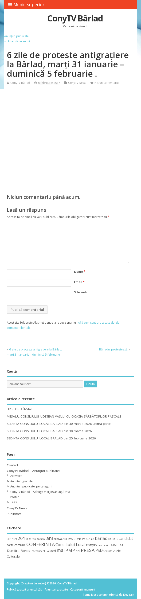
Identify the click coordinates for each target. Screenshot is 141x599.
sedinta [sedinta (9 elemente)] (107, 551)
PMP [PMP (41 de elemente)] (70, 550)
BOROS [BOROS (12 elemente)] (113, 539)
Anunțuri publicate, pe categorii (31, 486)
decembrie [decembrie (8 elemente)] (103, 545)
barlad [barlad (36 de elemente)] (101, 538)
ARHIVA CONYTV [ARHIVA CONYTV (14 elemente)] (74, 539)
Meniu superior (26, 4)
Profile (14, 497)
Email (79, 282)
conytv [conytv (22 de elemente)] (91, 544)
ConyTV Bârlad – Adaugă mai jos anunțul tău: (40, 492)
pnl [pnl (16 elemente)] (78, 551)
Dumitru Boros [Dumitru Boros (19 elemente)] (18, 550)
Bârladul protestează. (113, 349)
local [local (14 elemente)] (53, 551)
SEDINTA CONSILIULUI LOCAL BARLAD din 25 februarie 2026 (51, 438)
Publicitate (14, 514)
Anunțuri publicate (16, 36)
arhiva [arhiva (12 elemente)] (58, 539)
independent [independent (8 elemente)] (38, 551)
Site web (80, 292)
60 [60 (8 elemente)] (8, 539)
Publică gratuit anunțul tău (24, 589)
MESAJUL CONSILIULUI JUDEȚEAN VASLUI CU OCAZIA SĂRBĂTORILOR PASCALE (64, 416)
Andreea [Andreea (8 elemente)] (41, 539)
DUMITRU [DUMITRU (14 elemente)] (116, 545)
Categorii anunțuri (82, 589)
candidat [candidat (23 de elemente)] (126, 538)
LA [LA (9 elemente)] (47, 551)
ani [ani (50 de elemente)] (49, 538)
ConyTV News (77, 83)
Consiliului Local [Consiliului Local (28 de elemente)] (70, 544)
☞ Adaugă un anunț (17, 41)
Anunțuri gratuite (21, 481)
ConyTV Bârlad (75, 18)
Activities (16, 476)
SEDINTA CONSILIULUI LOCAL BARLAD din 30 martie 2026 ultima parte (59, 424)
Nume (79, 272)
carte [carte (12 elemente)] (10, 545)
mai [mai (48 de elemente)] (61, 550)
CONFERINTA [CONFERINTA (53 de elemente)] (40, 544)
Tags (13, 502)
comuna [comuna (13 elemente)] (20, 545)
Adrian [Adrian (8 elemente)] (32, 539)
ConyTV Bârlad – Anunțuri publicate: (33, 471)
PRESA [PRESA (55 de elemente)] (88, 550)
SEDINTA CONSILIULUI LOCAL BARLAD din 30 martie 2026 (49, 431)
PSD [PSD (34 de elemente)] (99, 550)
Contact (12, 465)
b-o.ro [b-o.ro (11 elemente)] (90, 539)
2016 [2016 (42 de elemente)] (23, 538)
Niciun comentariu (106, 83)
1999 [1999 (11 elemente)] (13, 539)
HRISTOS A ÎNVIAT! (20, 409)
